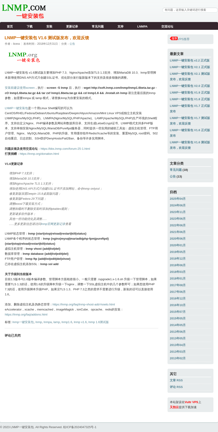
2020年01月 (178, 245)
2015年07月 (178, 311)
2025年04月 (178, 198)
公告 (72, 43)
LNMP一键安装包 (16, 108)
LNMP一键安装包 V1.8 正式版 (190, 99)
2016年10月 (178, 305)
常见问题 (98, 26)
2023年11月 (178, 212)
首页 (10, 26)
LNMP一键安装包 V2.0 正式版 (190, 86)
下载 (30, 26)
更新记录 (72, 26)
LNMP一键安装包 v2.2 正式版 (190, 60)
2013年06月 (178, 331)
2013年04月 (178, 345)
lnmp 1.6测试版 (98, 322)
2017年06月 (178, 292)
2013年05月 (178, 338)
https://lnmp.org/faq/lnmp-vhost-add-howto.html (84, 304)
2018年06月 (178, 265)
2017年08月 (178, 285)
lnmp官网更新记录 (53, 224)
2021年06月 (178, 232)
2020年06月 (178, 238)
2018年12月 (178, 258)
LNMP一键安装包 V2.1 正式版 (190, 67)
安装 (49, 26)
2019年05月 (178, 252)
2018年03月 (178, 272)
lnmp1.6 (66, 322)
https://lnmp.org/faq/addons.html (26, 314)
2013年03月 (178, 351)
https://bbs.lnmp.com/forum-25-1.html (65, 148)
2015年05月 (178, 318)
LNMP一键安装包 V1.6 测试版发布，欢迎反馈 (47, 38)
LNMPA (142, 26)
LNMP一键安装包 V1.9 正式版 (190, 92)
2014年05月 (178, 325)
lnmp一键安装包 (23, 322)
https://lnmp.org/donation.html (39, 153)
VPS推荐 (180, 39)
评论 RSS (176, 387)
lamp (56, 322)
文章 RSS (176, 380)
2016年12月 (178, 298)
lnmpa (48, 322)
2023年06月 (178, 218)
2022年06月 (178, 225)
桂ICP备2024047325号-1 (79, 427)
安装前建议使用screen (20, 87)
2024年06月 (178, 205)
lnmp (39, 322)
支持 (120, 26)
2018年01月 (178, 278)
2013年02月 (178, 358)
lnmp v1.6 (80, 322)
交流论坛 (167, 26)
